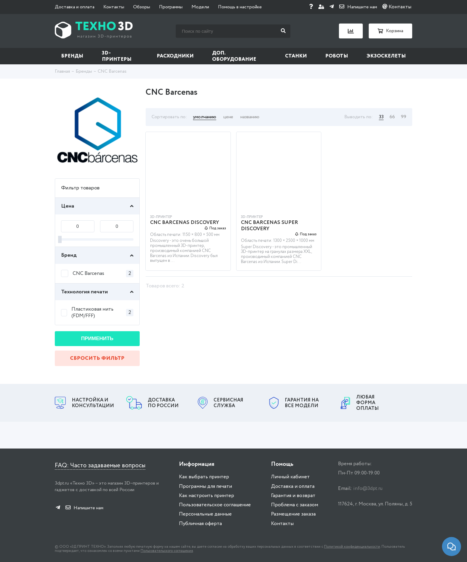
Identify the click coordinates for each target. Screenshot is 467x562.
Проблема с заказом (294, 505)
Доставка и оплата (74, 7)
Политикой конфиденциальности (352, 546)
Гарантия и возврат (293, 495)
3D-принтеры (117, 56)
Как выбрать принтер (204, 477)
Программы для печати (205, 486)
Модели (200, 7)
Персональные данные (205, 514)
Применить (97, 338)
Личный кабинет (290, 477)
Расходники (175, 56)
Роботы (336, 56)
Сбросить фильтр (97, 358)
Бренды (72, 56)
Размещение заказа (293, 514)
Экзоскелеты (386, 56)
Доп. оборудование (234, 56)
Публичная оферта (200, 523)
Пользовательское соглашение (215, 505)
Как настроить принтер (206, 495)
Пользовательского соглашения (167, 550)
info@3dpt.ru (367, 488)
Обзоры (141, 7)
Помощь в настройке (240, 7)
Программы (171, 7)
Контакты (113, 7)
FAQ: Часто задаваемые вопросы (100, 465)
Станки (296, 56)
